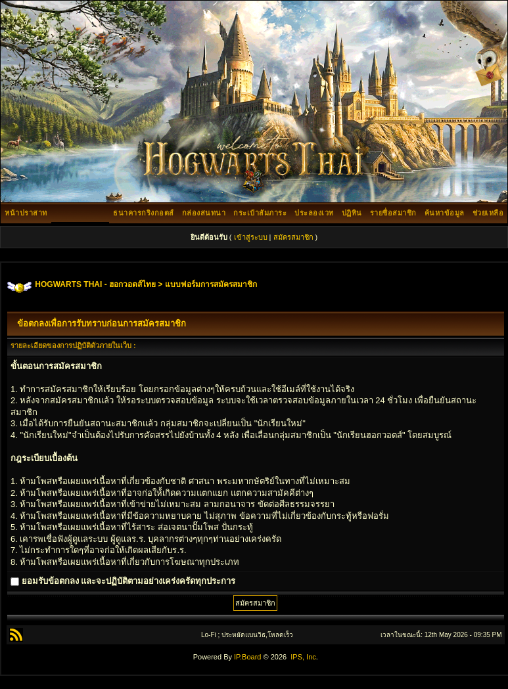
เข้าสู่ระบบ (250, 237)
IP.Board (247, 657)
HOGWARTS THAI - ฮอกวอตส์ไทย (95, 284)
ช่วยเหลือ (488, 213)
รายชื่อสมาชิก (393, 213)
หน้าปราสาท (26, 213)
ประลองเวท (314, 213)
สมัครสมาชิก (293, 237)
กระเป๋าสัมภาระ (260, 213)
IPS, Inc (303, 657)
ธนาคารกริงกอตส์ (143, 213)
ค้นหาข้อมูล (445, 213)
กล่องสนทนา (204, 213)
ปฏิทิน (352, 213)
